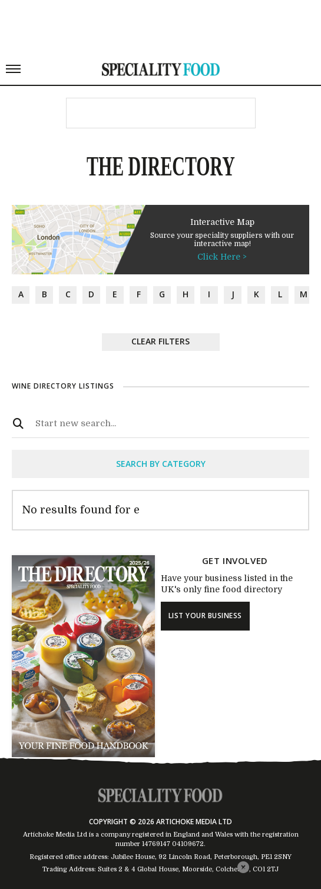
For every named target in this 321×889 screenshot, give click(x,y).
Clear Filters (160, 341)
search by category (161, 463)
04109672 (188, 844)
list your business (205, 616)
